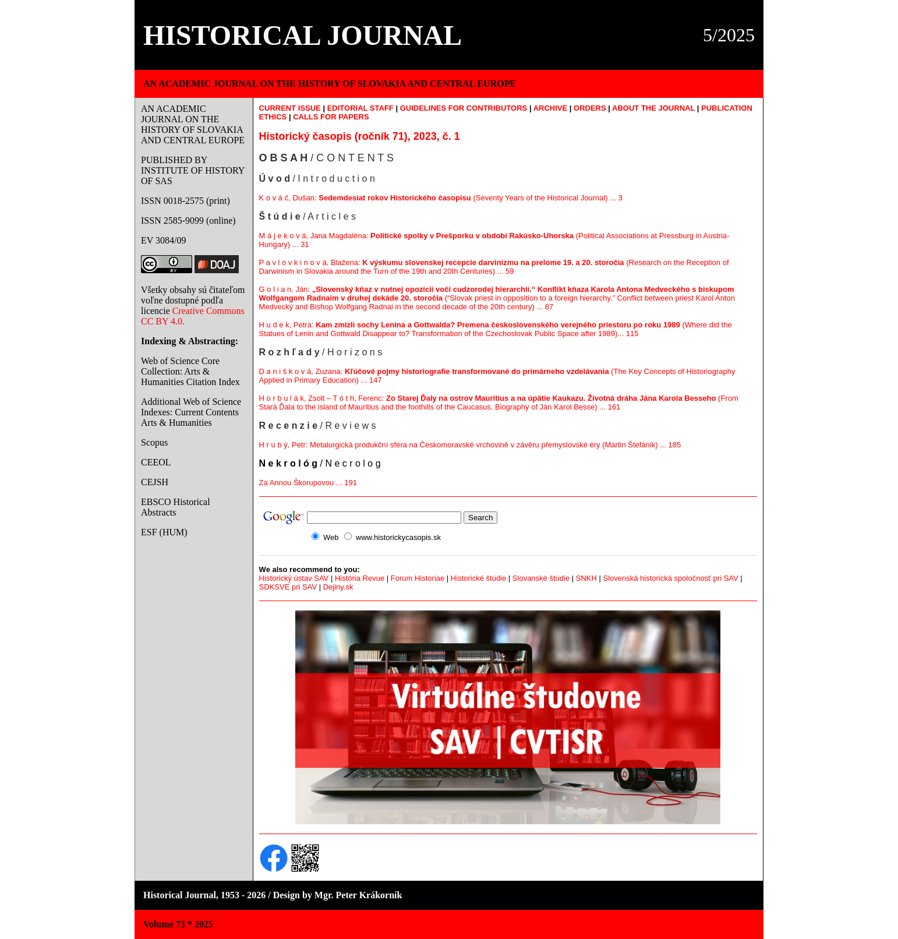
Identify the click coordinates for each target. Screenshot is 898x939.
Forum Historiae (417, 578)
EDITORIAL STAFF (360, 108)
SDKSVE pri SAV (288, 587)
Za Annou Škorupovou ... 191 (308, 482)
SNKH (586, 578)
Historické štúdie (478, 578)
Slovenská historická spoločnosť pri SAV (670, 578)
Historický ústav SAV (294, 578)
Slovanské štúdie (541, 578)
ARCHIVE (550, 108)
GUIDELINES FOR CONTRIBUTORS (464, 108)
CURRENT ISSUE (290, 108)
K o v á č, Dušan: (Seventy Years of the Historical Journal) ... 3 (441, 197)
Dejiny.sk (338, 587)
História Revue (359, 578)
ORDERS (590, 108)
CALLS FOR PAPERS (331, 116)
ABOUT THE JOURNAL (653, 108)
